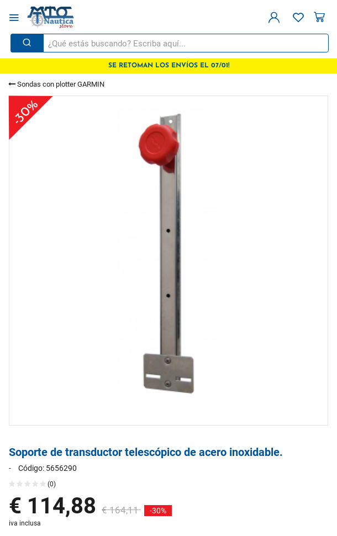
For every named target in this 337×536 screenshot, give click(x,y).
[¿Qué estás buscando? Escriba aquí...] (185, 43)
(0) (32, 483)
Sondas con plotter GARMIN (56, 84)
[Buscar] (27, 43)
